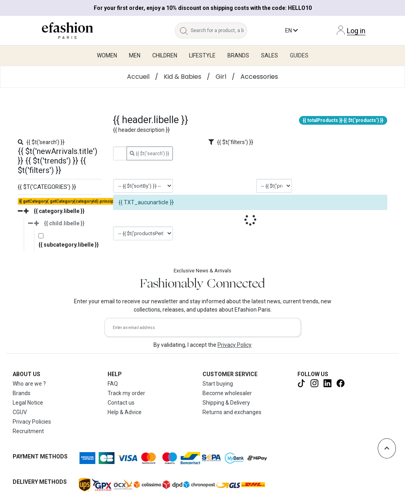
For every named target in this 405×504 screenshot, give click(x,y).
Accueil (138, 76)
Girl (221, 76)
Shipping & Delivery (226, 402)
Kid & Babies (182, 76)
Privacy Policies (32, 421)
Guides (299, 55)
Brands (21, 393)
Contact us (121, 402)
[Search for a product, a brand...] (219, 30)
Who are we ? (29, 383)
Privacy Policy (235, 345)
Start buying (217, 383)
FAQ (113, 383)
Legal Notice (28, 402)
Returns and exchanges (231, 412)
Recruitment (28, 431)
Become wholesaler (227, 393)
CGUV (20, 412)
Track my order (126, 393)
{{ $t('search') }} (149, 153)
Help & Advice (125, 412)
